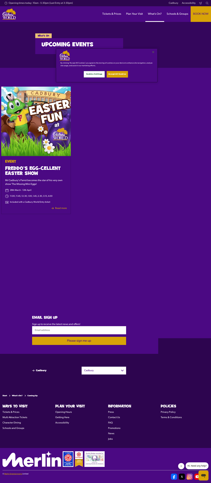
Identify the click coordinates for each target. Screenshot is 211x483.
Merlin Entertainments (13, 474)
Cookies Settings (94, 74)
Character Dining (12, 423)
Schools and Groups (13, 428)
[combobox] (104, 370)
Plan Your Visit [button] (134, 14)
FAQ (110, 423)
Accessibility (189, 3)
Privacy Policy (168, 412)
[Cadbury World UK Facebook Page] (174, 476)
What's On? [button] (155, 14)
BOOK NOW (200, 14)
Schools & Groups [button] (177, 14)
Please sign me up (79, 340)
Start (5, 396)
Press (111, 412)
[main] (107, 65)
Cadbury (173, 3)
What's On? (17, 396)
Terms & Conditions (171, 417)
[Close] (153, 52)
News (111, 433)
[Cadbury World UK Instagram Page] (190, 476)
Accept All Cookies (117, 74)
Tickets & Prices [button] (111, 14)
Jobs (110, 439)
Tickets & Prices (11, 412)
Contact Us (114, 417)
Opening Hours (63, 412)
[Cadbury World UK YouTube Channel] (197, 476)
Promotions (114, 428)
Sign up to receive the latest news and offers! (56, 324)
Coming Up (32, 396)
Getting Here (62, 417)
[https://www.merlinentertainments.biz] (32, 459)
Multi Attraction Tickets (15, 417)
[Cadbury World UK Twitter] (182, 476)
